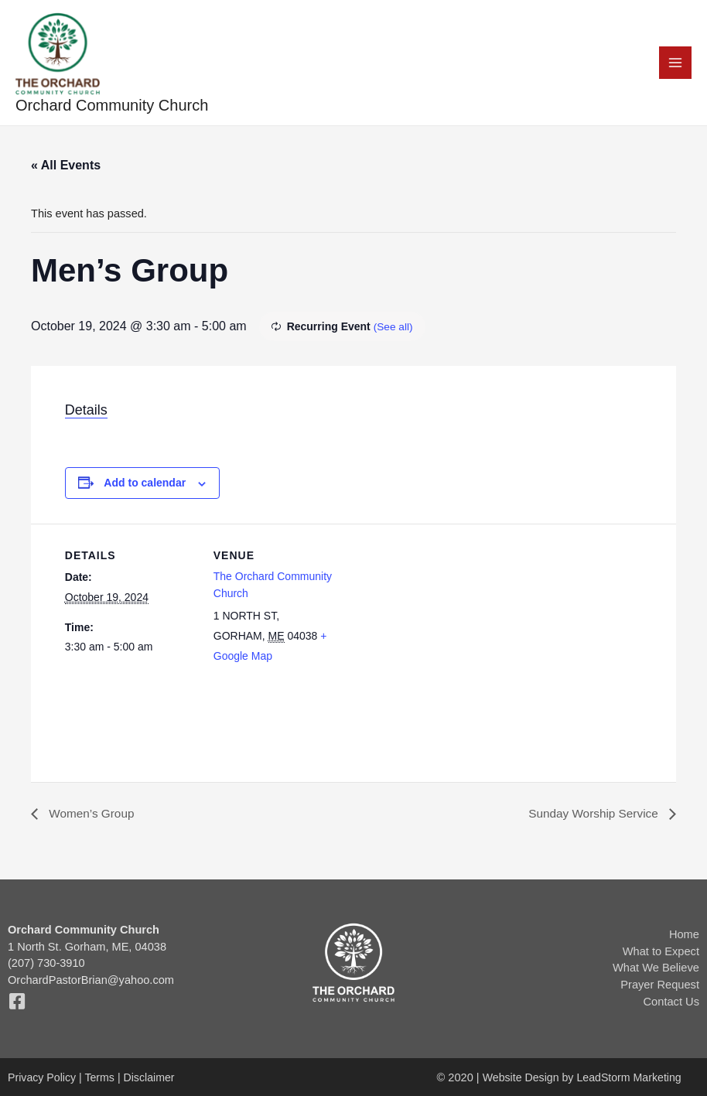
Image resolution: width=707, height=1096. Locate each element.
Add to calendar (145, 484)
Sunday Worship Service (592, 814)
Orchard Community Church (112, 106)
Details (86, 411)
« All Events (66, 166)
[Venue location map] (443, 632)
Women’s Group (92, 814)
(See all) (394, 328)
